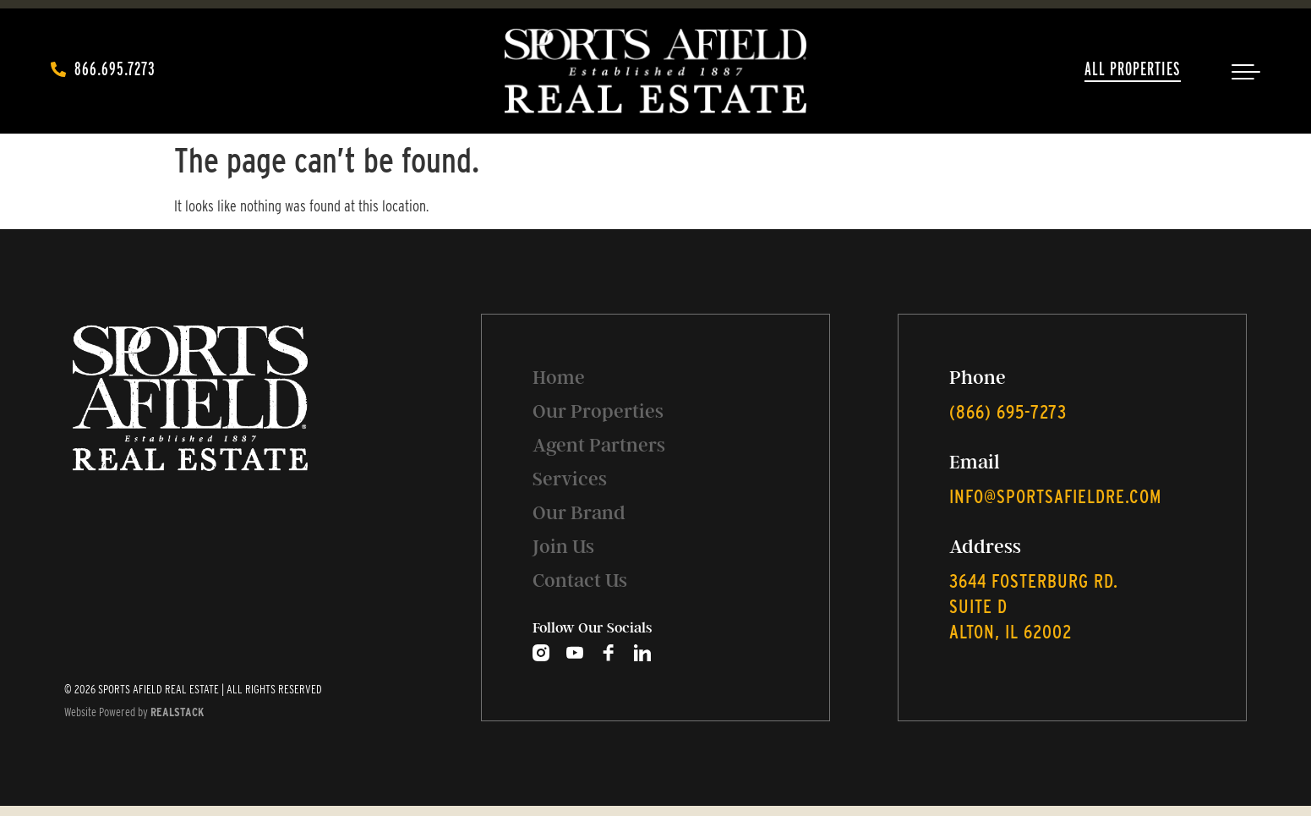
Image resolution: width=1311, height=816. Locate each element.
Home (559, 377)
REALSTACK (177, 712)
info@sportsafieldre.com (1055, 496)
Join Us (563, 546)
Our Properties (598, 411)
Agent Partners (599, 445)
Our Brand (579, 512)
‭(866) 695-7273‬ (1008, 412)
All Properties (1132, 68)
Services (570, 479)
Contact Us (580, 580)
